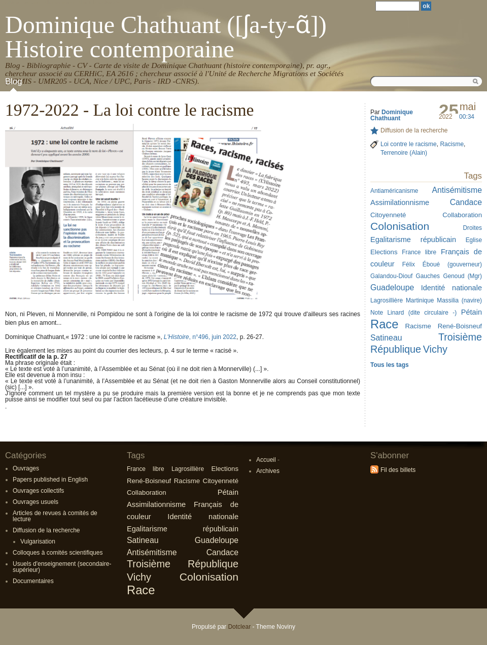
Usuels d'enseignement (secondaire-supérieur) (62, 566)
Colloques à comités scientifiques (57, 552)
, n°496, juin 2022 (200, 337)
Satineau (143, 540)
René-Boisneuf (149, 481)
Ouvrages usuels (35, 501)
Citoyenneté (220, 481)
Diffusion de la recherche (46, 530)
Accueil (266, 459)
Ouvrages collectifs (38, 490)
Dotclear (239, 626)
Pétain (228, 492)
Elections (224, 468)
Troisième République (182, 563)
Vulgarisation (37, 541)
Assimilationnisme (156, 504)
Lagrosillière (187, 468)
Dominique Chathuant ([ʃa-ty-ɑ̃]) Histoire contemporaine (166, 36)
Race (141, 590)
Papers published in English (50, 479)
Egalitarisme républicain (182, 529)
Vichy (139, 577)
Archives (268, 470)
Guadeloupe (216, 540)
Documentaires (33, 581)
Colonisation (209, 577)
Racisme (187, 481)
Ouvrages (26, 468)
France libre (145, 468)
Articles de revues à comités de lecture (55, 516)
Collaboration (146, 492)
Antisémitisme (152, 552)
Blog (13, 81)
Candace (222, 552)
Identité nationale (202, 517)
